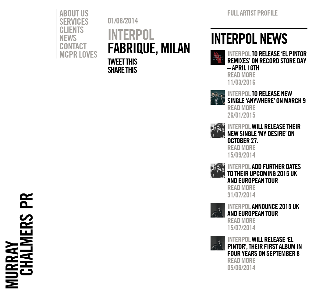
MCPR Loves (78, 54)
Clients (71, 29)
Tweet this (122, 61)
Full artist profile (252, 12)
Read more (241, 74)
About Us (73, 13)
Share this (122, 70)
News (67, 37)
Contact (72, 46)
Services (73, 21)
